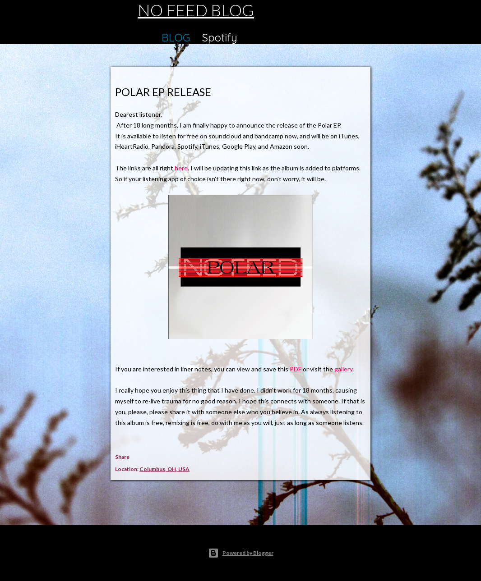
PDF (295, 369)
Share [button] (122, 456)
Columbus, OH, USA (164, 469)
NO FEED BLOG (196, 10)
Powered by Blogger (240, 553)
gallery (343, 369)
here (181, 168)
